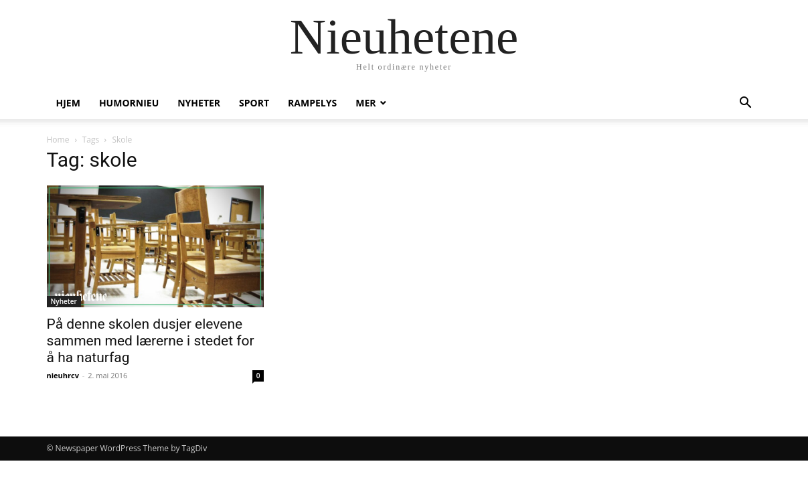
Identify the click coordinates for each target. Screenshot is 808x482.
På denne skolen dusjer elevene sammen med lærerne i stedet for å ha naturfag (150, 341)
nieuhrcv (63, 375)
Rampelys (312, 102)
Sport (254, 102)
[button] (746, 104)
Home (58, 139)
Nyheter (198, 102)
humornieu (129, 102)
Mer (365, 102)
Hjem (68, 102)
